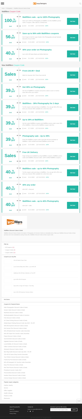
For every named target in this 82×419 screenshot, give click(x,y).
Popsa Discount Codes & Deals (12, 336)
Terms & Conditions (14, 411)
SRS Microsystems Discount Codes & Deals (16, 325)
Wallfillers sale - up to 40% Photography (40, 169)
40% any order (29, 185)
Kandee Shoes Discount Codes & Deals (14, 375)
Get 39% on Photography (33, 87)
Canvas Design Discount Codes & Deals (15, 378)
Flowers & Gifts (8, 395)
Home (3, 8)
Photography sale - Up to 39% (36, 136)
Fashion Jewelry (8, 385)
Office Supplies (8, 390)
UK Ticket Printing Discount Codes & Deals (15, 320)
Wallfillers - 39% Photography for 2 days (40, 103)
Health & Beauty (8, 393)
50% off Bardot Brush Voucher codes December (17, 331)
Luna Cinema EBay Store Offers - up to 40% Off (25, 266)
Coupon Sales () (10, 252)
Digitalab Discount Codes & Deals (13, 341)
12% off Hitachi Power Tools (20, 260)
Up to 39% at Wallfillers (32, 120)
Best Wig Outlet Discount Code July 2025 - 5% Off (17, 352)
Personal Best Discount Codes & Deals (14, 372)
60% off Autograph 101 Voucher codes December (17, 362)
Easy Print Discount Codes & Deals (13, 365)
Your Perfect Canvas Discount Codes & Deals (16, 357)
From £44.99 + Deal (31, 71)
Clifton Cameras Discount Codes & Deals (15, 346)
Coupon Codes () (10, 250)
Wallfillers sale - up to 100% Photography (41, 17)
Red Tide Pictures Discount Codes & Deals (15, 367)
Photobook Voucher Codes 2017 (13, 370)
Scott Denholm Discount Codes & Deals (14, 338)
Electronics (7, 398)
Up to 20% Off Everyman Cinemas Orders (23, 292)
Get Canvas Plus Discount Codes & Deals (15, 328)
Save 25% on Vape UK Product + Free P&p (24, 285)
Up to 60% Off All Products (20, 279)
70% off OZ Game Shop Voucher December (16, 354)
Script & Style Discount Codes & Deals (14, 310)
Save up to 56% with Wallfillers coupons (40, 33)
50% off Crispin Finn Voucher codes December (16, 333)
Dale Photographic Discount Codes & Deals (16, 307)
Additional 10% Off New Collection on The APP (24, 273)
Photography (9, 8)
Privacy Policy (13, 413)
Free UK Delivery (30, 152)
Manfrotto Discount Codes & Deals (13, 312)
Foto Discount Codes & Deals (12, 318)
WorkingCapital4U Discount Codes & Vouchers (16, 315)
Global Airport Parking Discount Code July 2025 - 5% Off (19, 323)
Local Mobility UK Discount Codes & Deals (15, 344)
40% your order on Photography (37, 50)
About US (12, 409)
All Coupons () (9, 247)
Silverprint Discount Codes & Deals (13, 349)
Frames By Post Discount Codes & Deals (15, 359)
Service (6, 388)
